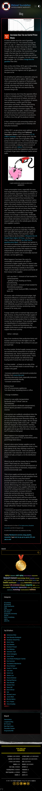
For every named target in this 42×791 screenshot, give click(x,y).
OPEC (31, 537)
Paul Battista (11, 649)
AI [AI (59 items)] (9, 576)
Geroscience (8, 719)
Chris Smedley (11, 704)
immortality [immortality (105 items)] (28, 583)
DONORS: (15, 764)
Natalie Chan (11, 685)
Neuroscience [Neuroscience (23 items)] (37, 585)
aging (6, 619)
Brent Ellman (10, 690)
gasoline (27, 537)
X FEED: (10, 762)
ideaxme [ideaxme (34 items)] (22, 583)
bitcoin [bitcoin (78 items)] (28, 578)
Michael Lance (11, 694)
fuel (18, 537)
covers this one (18, 375)
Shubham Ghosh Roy (13, 640)
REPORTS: (24, 767)
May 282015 (6, 36)
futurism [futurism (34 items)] (34, 580)
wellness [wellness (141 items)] (32, 590)
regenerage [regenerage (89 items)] (14, 587)
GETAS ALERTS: (25, 759)
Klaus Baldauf (11, 666)
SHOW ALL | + (6, 706)
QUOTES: (24, 775)
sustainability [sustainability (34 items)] (10, 590)
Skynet (6, 615)
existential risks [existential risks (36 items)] (21, 580)
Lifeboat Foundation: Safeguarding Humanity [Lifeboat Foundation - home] (16, 6)
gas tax (23, 537)
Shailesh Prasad (12, 647)
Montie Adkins (11, 699)
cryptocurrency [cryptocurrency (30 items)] (10, 580)
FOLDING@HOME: (10, 770)
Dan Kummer (11, 661)
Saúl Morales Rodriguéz (14, 637)
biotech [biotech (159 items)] (14, 578)
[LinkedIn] (21, 783)
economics (19, 535)
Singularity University (10, 613)
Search (38, 552)
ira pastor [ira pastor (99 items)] (6, 585)
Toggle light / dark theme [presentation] (39, 6)
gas (20, 537)
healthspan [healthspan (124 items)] (12, 583)
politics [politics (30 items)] (4, 587)
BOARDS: (24, 764)
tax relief (9, 539)
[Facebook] (14, 783)
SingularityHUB (8, 731)
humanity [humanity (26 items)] (18, 583)
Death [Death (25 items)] (16, 580)
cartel (16, 537)
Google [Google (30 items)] (37, 580)
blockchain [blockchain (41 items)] (32, 578)
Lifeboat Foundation (17, 781)
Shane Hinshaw (11, 678)
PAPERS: (24, 772)
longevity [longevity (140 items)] (29, 585)
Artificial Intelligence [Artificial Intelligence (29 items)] (28, 575)
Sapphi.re (34, 781)
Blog (21, 14)
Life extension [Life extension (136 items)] (15, 585)
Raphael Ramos (11, 680)
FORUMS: (17, 775)
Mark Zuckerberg (9, 617)
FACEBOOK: (9, 756)
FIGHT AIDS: (11, 767)
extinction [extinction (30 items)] (26, 580)
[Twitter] (17, 783)
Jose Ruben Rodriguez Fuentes (16, 659)
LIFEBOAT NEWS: (25, 756)
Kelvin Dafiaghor (12, 654)
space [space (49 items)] (38, 587)
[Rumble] (28, 783)
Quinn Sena (10, 642)
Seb (8, 692)
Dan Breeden (10, 644)
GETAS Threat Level (21, 750)
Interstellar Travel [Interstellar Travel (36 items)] (36, 583)
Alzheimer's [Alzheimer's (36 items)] (13, 575)
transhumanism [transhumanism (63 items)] (25, 590)
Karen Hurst (10, 656)
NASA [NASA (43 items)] (34, 585)
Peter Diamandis (9, 606)
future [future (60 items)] (30, 580)
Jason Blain (10, 697)
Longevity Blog (8, 722)
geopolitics (28, 535)
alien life (6, 621)
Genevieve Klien (11, 635)
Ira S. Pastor (10, 701)
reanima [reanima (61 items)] (8, 587)
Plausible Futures (9, 728)
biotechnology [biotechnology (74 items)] (21, 578)
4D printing (7, 604)
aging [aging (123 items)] (7, 575)
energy (24, 535)
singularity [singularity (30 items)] (35, 587)
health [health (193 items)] (5, 582)
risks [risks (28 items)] (31, 587)
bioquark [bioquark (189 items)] (7, 578)
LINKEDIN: (10, 759)
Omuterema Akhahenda (14, 663)
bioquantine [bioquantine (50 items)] (35, 575)
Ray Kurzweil (8, 610)
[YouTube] (24, 783)
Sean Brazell (10, 682)
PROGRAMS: (24, 770)
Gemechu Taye (11, 652)
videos (19, 147)
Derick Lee (10, 673)
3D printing (7, 603)
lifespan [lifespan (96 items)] (22, 585)
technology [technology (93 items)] (16, 590)
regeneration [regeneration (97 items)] (22, 587)
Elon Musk (7, 612)
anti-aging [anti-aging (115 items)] (19, 575)
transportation (7, 537)
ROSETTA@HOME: (10, 772)
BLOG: (23, 762)
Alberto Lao (10, 675)
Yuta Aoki (10, 670)
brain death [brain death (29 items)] (37, 578)
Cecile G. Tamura (12, 668)
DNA (5, 608)
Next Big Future (8, 726)
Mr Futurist (7, 724)
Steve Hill (9, 687)
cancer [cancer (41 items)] (5, 580)
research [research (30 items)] (28, 587)
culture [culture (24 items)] (14, 580)
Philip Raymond (12, 535)
